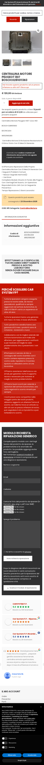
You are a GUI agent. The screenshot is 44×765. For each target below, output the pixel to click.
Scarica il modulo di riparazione (22, 587)
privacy (28, 551)
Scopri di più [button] (22, 760)
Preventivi (6, 699)
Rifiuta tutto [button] (12, 755)
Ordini (4, 696)
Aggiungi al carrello (20, 103)
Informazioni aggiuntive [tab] (16, 216)
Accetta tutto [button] (32, 755)
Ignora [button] (38, 4)
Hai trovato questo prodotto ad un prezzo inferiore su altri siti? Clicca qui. (21, 85)
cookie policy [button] (31, 718)
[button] (38, 31)
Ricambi (13, 19)
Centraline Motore (28, 208)
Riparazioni (29, 19)
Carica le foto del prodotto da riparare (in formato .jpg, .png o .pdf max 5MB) (22, 502)
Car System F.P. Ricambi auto (26, 633)
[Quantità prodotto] (5, 102)
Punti (4, 701)
